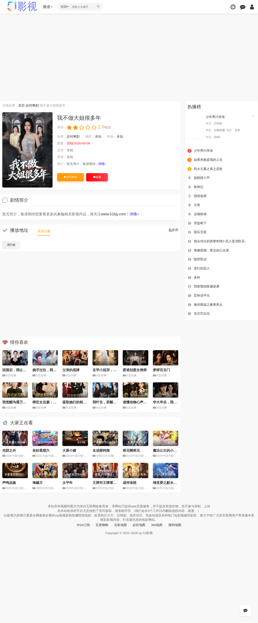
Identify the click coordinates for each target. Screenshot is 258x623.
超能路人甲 (198, 178)
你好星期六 (41, 450)
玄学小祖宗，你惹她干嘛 (111, 370)
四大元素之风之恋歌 (205, 169)
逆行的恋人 (198, 268)
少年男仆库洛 (215, 117)
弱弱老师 (197, 196)
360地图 (157, 525)
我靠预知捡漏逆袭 (203, 286)
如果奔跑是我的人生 (205, 160)
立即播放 (70, 177)
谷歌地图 (120, 525)
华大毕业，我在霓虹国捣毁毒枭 (177, 402)
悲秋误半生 (198, 295)
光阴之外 (9, 450)
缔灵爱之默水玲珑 (166, 482)
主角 (193, 205)
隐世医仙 (197, 259)
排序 (173, 230)
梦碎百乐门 (161, 370)
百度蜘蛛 (102, 525)
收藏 (97, 177)
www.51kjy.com (113, 214)
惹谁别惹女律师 (135, 370)
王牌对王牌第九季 (106, 482)
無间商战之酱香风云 (205, 304)
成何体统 (129, 482)
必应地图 (139, 525)
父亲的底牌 (71, 370)
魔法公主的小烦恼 (166, 450)
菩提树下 (197, 223)
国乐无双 (197, 232)
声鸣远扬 (9, 482)
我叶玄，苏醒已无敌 (108, 402)
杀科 (193, 277)
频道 (48, 7)
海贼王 (37, 482)
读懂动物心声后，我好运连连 (145, 402)
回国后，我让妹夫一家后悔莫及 (26, 370)
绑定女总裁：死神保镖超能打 (54, 402)
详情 (102, 164)
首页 (21, 105)
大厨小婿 (69, 450)
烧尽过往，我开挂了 (47, 370)
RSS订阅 (83, 525)
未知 (98, 136)
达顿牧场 (197, 214)
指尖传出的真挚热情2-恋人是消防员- (216, 241)
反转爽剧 (32, 105)
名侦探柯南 (101, 450)
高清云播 (43, 231)
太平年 (67, 482)
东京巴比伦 (198, 313)
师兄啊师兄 (131, 450)
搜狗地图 (174, 525)
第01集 (11, 244)
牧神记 (195, 187)
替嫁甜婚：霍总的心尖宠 (208, 250)
